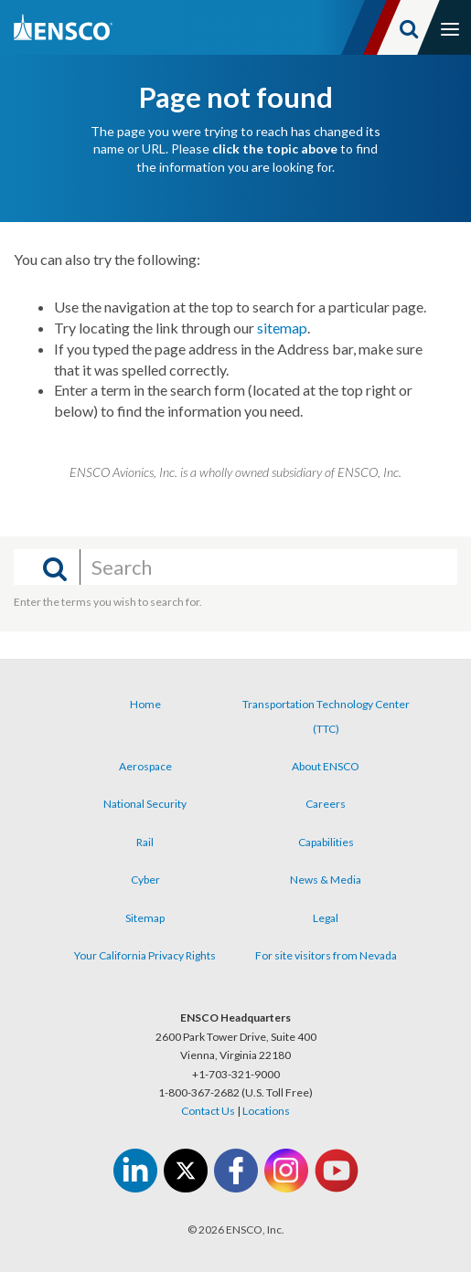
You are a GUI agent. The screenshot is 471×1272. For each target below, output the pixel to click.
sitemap (282, 327)
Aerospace (145, 766)
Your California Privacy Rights (145, 955)
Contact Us (208, 1111)
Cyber (145, 879)
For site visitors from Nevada (326, 955)
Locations (266, 1111)
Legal (325, 918)
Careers (325, 804)
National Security (145, 804)
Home (145, 704)
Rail (145, 842)
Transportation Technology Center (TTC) (326, 716)
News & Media (325, 879)
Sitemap (145, 918)
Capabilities (326, 842)
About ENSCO (325, 766)
